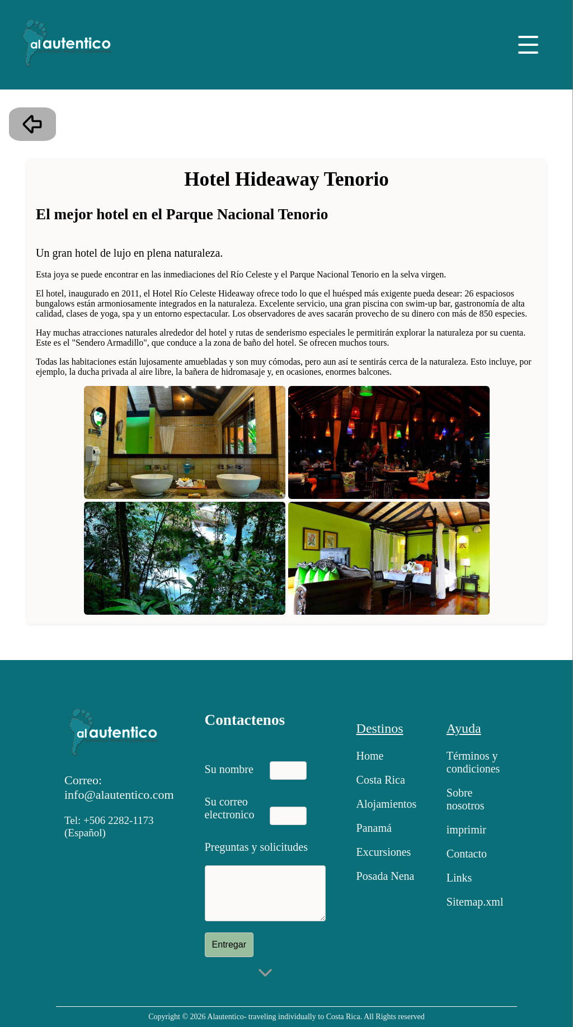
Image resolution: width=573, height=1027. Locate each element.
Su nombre (229, 769)
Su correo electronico (230, 805)
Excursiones (383, 852)
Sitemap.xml (475, 902)
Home (370, 756)
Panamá (374, 828)
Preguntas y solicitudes (256, 847)
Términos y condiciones (473, 762)
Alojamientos (386, 804)
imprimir (466, 829)
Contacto (467, 853)
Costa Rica (380, 780)
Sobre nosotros (466, 799)
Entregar (229, 944)
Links (459, 877)
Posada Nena (385, 876)
